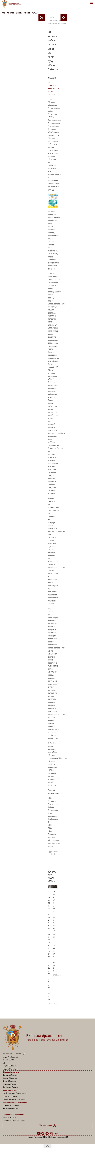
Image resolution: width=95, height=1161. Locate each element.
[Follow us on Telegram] (47, 1133)
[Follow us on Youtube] (38, 1133)
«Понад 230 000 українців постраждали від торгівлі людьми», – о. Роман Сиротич (49, 945)
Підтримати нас (47, 1125)
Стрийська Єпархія (10, 1096)
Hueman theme (60, 1153)
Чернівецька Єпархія (10, 1108)
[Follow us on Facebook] (42, 1133)
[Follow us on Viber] (51, 1133)
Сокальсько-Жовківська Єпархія (14, 1099)
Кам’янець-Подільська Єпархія (14, 1120)
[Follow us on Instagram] (56, 1133)
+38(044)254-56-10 (9, 1066)
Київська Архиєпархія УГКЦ (53, 88)
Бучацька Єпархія (9, 1118)
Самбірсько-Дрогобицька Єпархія (15, 1093)
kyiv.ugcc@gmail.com (10, 1069)
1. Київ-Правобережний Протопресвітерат (57, 20)
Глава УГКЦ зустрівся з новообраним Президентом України (54, 931)
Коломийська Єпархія (11, 1105)
